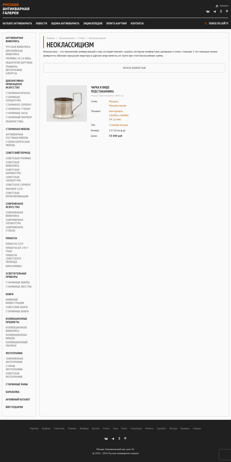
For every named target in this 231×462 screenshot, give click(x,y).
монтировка (115, 111)
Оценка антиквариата (65, 23)
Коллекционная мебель (16, 336)
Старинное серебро (18, 104)
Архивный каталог (18, 399)
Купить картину (116, 23)
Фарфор (84, 428)
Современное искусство (14, 205)
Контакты (137, 23)
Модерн (113, 101)
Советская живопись (12, 164)
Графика (46, 428)
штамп (117, 119)
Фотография (14, 353)
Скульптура (136, 428)
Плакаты (11, 238)
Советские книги (17, 307)
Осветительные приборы (16, 275)
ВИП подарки (14, 407)
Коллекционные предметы (16, 320)
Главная (51, 38)
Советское (59, 428)
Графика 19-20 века (18, 58)
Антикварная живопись (14, 39)
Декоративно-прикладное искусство (15, 84)
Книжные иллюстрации (15, 301)
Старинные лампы (18, 282)
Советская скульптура (13, 178)
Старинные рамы (17, 384)
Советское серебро (18, 184)
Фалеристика (14, 121)
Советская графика (18, 158)
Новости (41, 23)
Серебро (161, 428)
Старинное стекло (18, 108)
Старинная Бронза (18, 93)
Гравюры (185, 428)
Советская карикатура (13, 171)
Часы (115, 428)
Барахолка (13, 392)
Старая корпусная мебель (18, 143)
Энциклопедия (92, 23)
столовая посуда (118, 124)
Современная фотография (14, 360)
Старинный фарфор (19, 117)
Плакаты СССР (14, 243)
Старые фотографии (14, 367)
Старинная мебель (18, 129)
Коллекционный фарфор (16, 344)
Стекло (106, 428)
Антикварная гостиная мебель (17, 136)
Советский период (18, 152)
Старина (197, 428)
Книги (9, 294)
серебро (113, 115)
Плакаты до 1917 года (17, 249)
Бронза (95, 428)
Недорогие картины (19, 62)
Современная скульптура (14, 221)
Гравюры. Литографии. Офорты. (14, 70)
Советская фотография (14, 375)
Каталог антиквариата (17, 23)
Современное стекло (14, 229)
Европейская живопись (14, 52)
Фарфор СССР (14, 189)
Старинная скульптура (13, 98)
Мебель (149, 428)
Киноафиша (14, 266)
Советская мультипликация (17, 194)
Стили (82, 38)
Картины (34, 428)
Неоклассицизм (117, 105)
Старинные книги (17, 311)
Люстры (173, 428)
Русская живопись (18, 46)
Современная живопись (14, 214)
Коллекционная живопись (16, 329)
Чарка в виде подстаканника (102, 89)
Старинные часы (17, 113)
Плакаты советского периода (13, 258)
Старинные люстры (18, 286)
